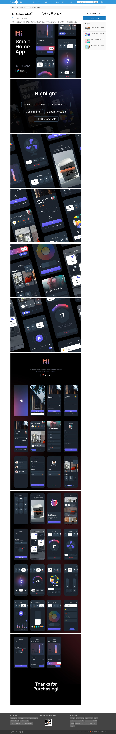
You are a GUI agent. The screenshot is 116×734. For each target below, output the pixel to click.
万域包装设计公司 (74, 721)
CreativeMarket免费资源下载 (17, 723)
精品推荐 (87, 24)
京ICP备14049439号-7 (85, 732)
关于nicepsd (13, 732)
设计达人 (73, 718)
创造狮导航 (77, 723)
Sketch (39, 2)
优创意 (91, 718)
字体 (52, 2)
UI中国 (82, 718)
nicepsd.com (77, 732)
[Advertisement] (93, 60)
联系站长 (21, 732)
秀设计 (72, 723)
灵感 (57, 2)
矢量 (33, 2)
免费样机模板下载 (15, 721)
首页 (21, 2)
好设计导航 (94, 721)
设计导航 (82, 721)
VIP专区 (70, 2)
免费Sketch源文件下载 (23, 718)
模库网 (95, 718)
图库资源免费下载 (29, 723)
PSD (27, 2)
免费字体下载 (14, 718)
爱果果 (86, 718)
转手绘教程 (88, 721)
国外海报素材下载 (24, 721)
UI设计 (90, 723)
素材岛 (95, 723)
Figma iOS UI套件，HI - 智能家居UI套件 (30, 7)
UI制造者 (73, 726)
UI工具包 (13, 17)
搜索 (96, 2)
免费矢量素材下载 (34, 718)
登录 (103, 2)
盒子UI (77, 718)
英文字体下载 (84, 723)
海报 (46, 2)
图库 (63, 2)
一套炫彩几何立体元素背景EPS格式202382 (101, 45)
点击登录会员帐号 (94, 18)
